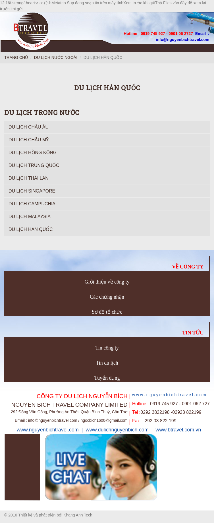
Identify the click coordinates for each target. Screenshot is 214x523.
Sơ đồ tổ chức (107, 312)
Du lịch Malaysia (30, 216)
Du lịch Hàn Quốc (31, 229)
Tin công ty (107, 348)
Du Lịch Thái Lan (29, 178)
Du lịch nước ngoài (55, 57)
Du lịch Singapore (32, 191)
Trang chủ (16, 57)
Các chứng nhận (107, 297)
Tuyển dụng (107, 378)
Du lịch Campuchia (32, 203)
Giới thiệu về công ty (107, 282)
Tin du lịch (107, 363)
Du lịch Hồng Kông (33, 152)
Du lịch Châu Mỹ (29, 139)
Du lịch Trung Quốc (34, 165)
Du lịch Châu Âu (29, 127)
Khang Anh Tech (77, 515)
